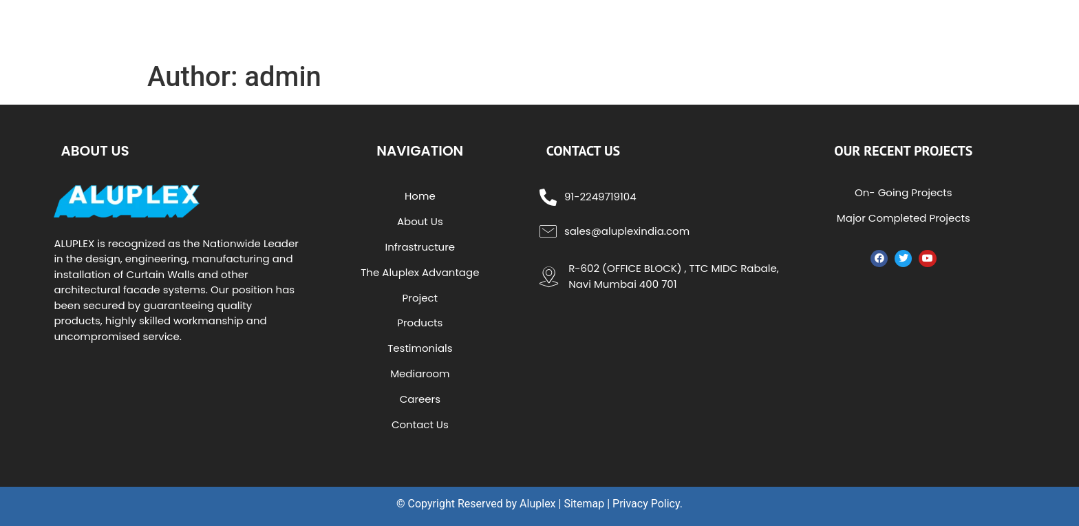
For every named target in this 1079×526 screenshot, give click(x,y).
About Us (420, 221)
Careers (420, 399)
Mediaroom (419, 373)
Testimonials (419, 348)
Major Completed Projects (903, 218)
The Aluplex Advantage (420, 272)
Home (420, 196)
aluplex (191, 27)
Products (419, 322)
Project (420, 298)
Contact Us (420, 424)
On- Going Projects (903, 192)
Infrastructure (420, 247)
